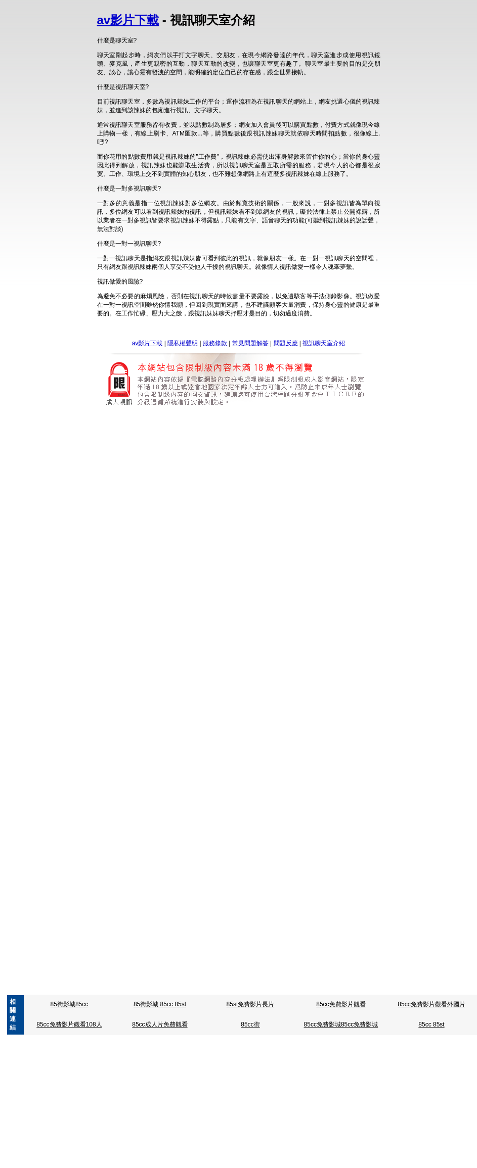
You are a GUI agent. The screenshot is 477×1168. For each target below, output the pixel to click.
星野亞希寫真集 (206, 627)
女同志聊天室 (317, 636)
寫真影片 (245, 627)
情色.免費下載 (193, 875)
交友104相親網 (232, 636)
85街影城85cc (70, 1004)
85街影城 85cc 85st (160, 1004)
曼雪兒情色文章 (279, 875)
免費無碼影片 (138, 749)
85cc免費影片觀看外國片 (431, 1004)
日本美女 (315, 867)
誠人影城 (231, 466)
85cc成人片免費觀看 (159, 1024)
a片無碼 (235, 979)
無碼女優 (270, 579)
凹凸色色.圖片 (184, 692)
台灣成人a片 (245, 571)
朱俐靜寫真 (165, 627)
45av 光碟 (249, 740)
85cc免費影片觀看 (340, 1004)
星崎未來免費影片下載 (277, 522)
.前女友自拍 (191, 522)
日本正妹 (245, 867)
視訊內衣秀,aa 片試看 (187, 987)
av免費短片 (306, 740)
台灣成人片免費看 (198, 571)
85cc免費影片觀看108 (249, 514)
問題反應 (286, 343)
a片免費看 (265, 979)
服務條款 (215, 343)
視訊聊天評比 (275, 636)
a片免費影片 (203, 979)
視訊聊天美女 (189, 636)
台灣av (221, 740)
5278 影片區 (190, 457)
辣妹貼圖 (299, 579)
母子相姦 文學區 (328, 875)
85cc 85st (431, 1024)
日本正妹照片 (280, 867)
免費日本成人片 (206, 867)
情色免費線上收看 (206, 821)
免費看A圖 (222, 692)
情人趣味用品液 (156, 821)
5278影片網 (153, 457)
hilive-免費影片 (337, 749)
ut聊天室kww (182, 579)
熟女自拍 (241, 579)
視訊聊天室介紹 (323, 343)
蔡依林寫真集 (309, 627)
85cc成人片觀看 (193, 514)
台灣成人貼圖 (285, 571)
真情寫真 (274, 627)
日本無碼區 (165, 867)
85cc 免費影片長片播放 (316, 514)
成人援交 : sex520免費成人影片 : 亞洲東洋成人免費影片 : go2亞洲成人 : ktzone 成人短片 (223, 804)
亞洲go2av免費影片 (181, 740)
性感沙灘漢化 (295, 821)
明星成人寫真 (331, 522)
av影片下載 (128, 20)
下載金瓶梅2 (226, 684)
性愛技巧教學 (236, 875)
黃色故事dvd (197, 466)
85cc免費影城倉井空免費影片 (127, 514)
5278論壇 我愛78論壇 (310, 457)
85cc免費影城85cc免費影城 (341, 1024)
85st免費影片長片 (251, 1004)
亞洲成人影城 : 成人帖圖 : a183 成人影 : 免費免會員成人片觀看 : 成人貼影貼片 (294, 795)
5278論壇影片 (258, 457)
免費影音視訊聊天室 (223, 749)
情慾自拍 (148, 692)
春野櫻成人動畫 (148, 522)
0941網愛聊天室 (244, 987)
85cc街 (250, 1024)
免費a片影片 (301, 979)
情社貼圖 (330, 821)
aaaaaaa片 (176, 749)
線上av (214, 579)
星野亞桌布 (227, 522)
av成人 (277, 740)
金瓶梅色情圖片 (341, 684)
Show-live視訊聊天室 (284, 749)
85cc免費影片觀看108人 (69, 1024)
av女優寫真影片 (262, 692)
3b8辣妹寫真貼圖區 (315, 692)
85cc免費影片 (371, 514)
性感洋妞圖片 (254, 821)
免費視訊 (154, 636)
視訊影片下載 (266, 466)
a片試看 (170, 979)
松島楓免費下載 (148, 875)
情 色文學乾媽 (291, 987)
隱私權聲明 (182, 343)
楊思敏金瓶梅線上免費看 (281, 684)
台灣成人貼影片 (148, 571)
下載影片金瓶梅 (136, 684)
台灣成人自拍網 (329, 571)
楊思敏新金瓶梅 (183, 684)
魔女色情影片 (308, 466)
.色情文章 (140, 987)
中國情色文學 (332, 987)
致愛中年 (163, 466)
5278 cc (223, 457)
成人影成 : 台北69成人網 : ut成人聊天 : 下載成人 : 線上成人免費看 (95, 795)
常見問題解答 (250, 343)
